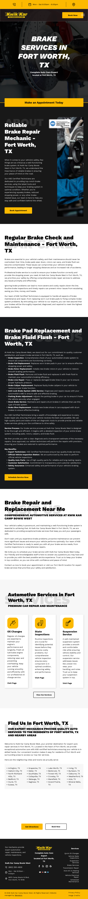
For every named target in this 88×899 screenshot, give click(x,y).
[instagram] (46, 867)
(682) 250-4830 (15, 867)
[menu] (83, 15)
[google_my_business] (50, 867)
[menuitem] (74, 892)
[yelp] (43, 867)
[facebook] (39, 867)
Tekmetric (18, 895)
